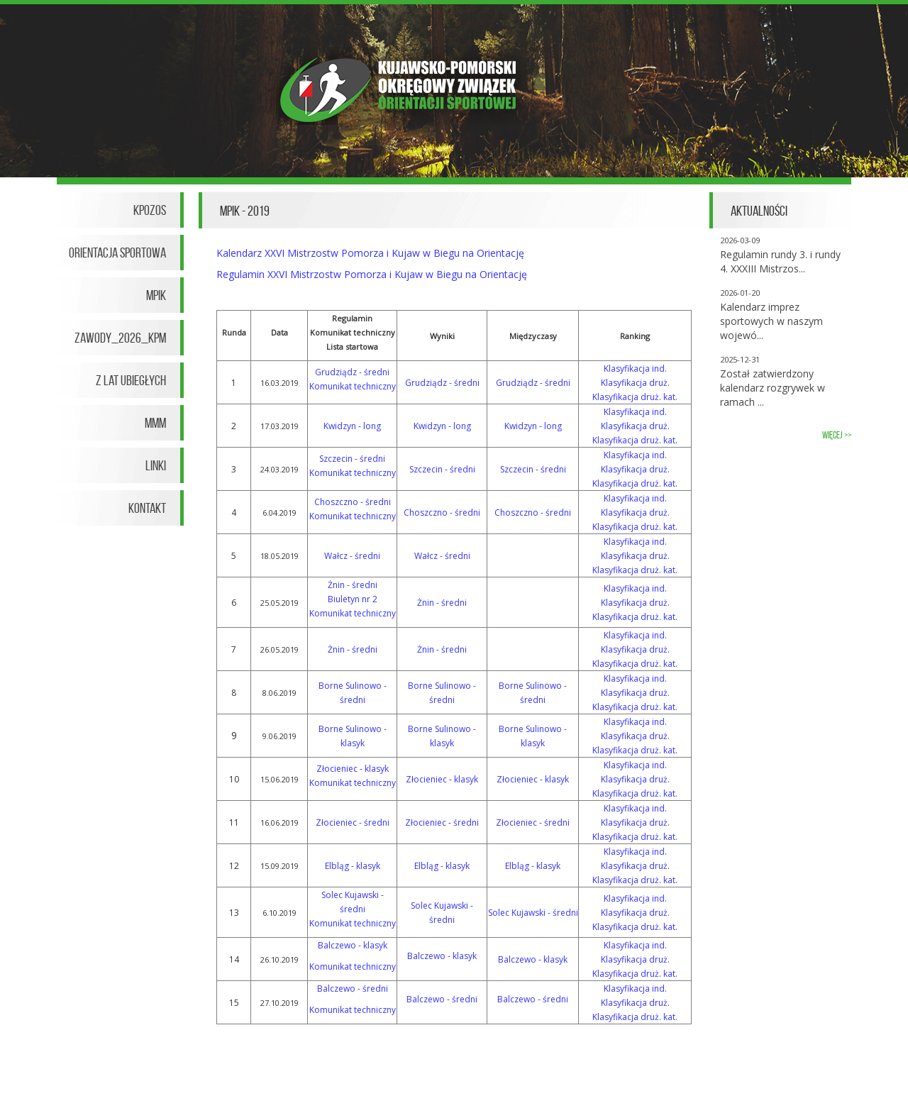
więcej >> (836, 435)
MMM (155, 423)
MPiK (156, 295)
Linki (155, 465)
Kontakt (147, 508)
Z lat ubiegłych (131, 380)
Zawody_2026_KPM (120, 337)
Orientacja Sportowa (117, 252)
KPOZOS (149, 210)
